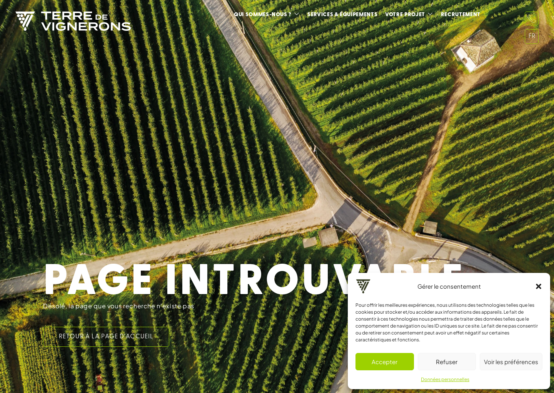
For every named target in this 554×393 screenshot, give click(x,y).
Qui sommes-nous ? (263, 15)
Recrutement (461, 15)
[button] (538, 286)
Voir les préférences (511, 361)
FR (532, 36)
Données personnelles (445, 379)
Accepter (384, 361)
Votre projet (405, 15)
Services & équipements (342, 15)
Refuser (446, 361)
